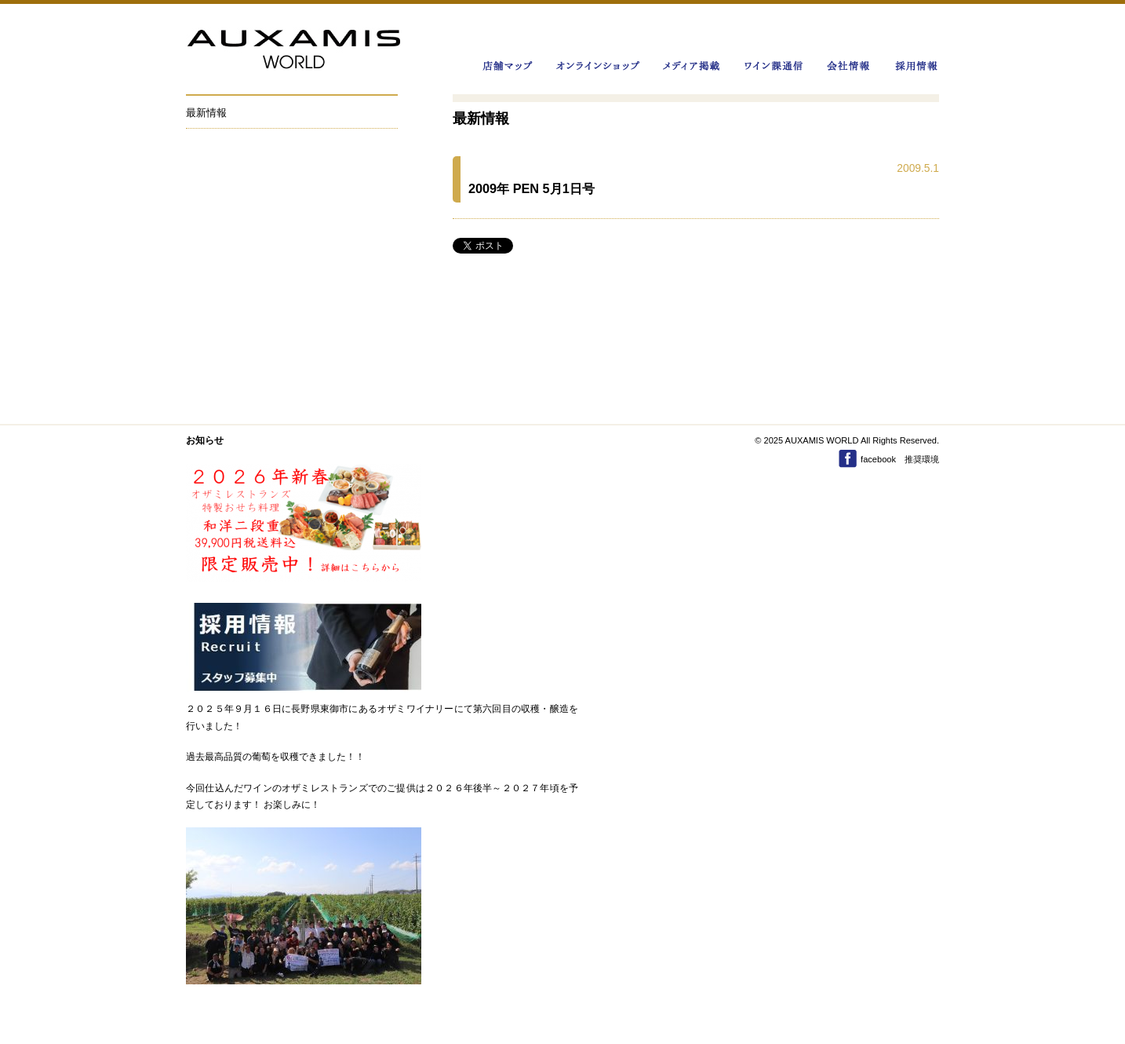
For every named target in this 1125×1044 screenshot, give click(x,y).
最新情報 (206, 113)
